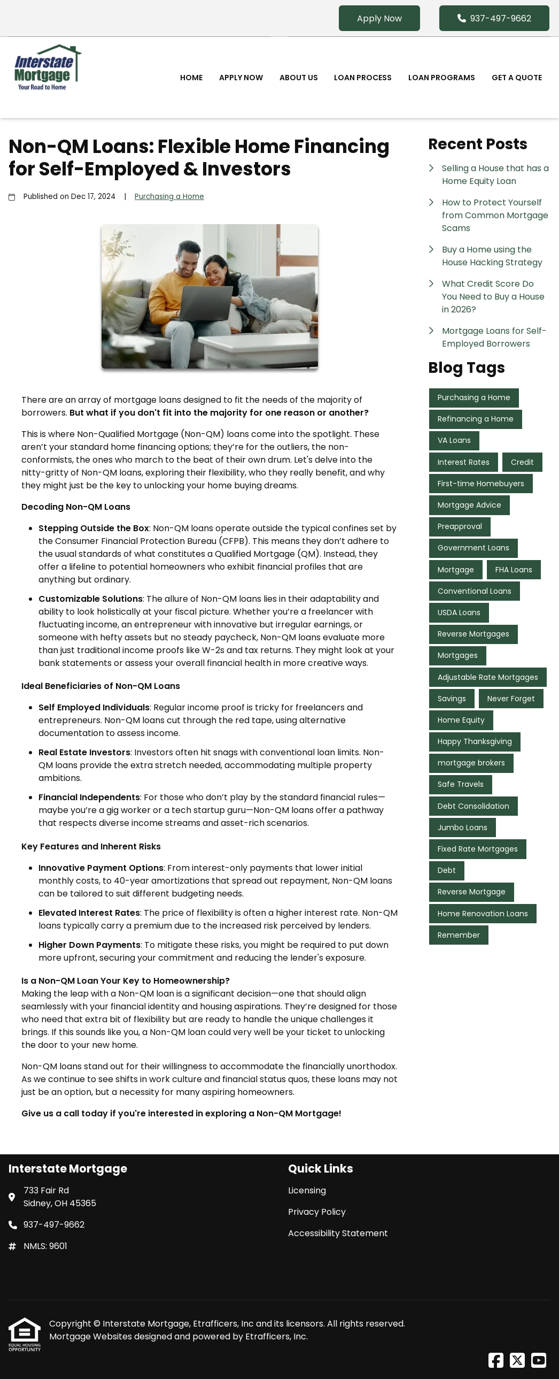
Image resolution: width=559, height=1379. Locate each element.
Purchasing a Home (169, 196)
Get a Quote (517, 77)
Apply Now (379, 18)
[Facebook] (495, 1361)
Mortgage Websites (91, 1336)
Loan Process (363, 77)
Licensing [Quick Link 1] (307, 1190)
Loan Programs (441, 77)
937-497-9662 (494, 18)
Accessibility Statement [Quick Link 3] (338, 1233)
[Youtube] (538, 1361)
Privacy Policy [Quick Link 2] (317, 1212)
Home (191, 77)
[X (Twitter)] (517, 1361)
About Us (299, 77)
